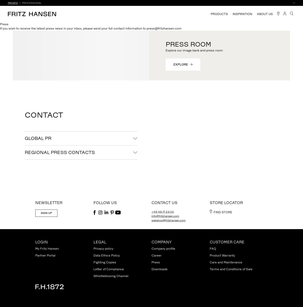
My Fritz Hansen (47, 248)
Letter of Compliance (108, 269)
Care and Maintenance (226, 262)
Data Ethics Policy (106, 255)
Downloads (160, 269)
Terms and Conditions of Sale (231, 269)
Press (156, 262)
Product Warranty (222, 255)
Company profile (163, 248)
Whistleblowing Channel (110, 276)
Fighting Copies (104, 262)
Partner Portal (45, 255)
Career (156, 255)
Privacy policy (103, 248)
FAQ (213, 248)
